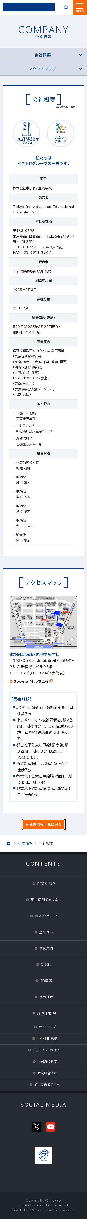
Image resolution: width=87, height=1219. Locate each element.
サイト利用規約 (47, 1038)
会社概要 (59, 55)
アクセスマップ (55, 69)
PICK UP (46, 883)
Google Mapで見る (30, 681)
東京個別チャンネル (46, 899)
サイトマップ (47, 1027)
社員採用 (46, 997)
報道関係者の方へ (47, 1084)
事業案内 (46, 948)
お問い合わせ (47, 1073)
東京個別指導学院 (29, 7)
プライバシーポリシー (47, 1050)
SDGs (46, 964)
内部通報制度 (47, 1061)
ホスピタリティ (46, 916)
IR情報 (46, 980)
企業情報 (25, 843)
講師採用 (44, 1013)
